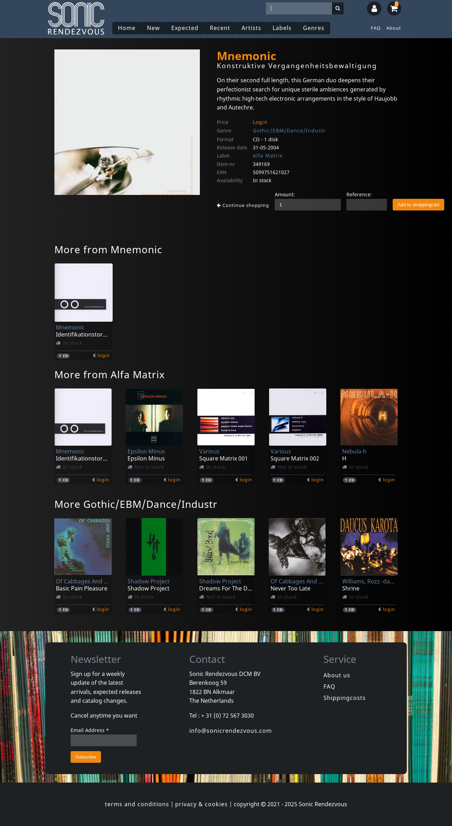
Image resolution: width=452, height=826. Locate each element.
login (103, 355)
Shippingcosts (344, 698)
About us (336, 675)
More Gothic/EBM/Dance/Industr (136, 504)
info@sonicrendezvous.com (230, 731)
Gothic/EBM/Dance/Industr (289, 130)
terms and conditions (137, 804)
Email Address (90, 730)
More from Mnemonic (108, 249)
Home (127, 28)
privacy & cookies (201, 804)
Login (260, 122)
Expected (184, 28)
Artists (251, 28)
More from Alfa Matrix (109, 374)
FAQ (376, 28)
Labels (282, 28)
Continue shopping (243, 205)
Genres (314, 28)
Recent (220, 28)
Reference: (359, 194)
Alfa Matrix (267, 155)
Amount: (285, 194)
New (153, 28)
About (393, 28)
